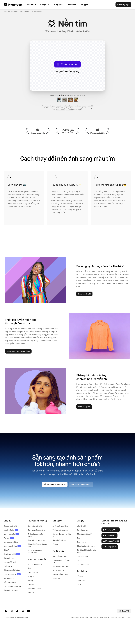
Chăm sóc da (33, 572)
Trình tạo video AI (12, 574)
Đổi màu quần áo (10, 582)
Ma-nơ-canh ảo (11, 534)
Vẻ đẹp (30, 580)
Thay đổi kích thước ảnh (12, 586)
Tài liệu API (56, 578)
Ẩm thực (31, 568)
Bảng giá (80, 576)
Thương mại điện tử (35, 564)
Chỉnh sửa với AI (12, 554)
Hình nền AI (8, 566)
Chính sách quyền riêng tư (99, 617)
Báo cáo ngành (82, 556)
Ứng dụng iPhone (110, 530)
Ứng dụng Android (111, 541)
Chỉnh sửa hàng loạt (60, 556)
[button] (13, 520)
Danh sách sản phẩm (35, 526)
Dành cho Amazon (34, 588)
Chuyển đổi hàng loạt (60, 574)
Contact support (83, 564)
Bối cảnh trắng (9, 558)
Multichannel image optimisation (35, 551)
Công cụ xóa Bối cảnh (12, 570)
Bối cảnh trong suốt (11, 590)
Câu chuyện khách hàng (85, 546)
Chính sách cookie (117, 617)
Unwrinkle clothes (12, 546)
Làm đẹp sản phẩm (11, 542)
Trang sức (31, 576)
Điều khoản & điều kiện (79, 617)
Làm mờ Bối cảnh (10, 562)
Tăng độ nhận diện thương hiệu (37, 545)
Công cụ (15, 12)
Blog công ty (81, 542)
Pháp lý (128, 617)
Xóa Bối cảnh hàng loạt (61, 566)
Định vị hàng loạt (58, 570)
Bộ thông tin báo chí (84, 534)
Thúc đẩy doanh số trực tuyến (36, 535)
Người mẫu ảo (11, 530)
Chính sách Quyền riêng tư (64, 110)
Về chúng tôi (81, 526)
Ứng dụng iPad (109, 535)
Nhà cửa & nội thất (59, 540)
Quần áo (31, 584)
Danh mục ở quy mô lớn (36, 530)
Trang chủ (7, 12)
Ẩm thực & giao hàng (60, 526)
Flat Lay (9, 538)
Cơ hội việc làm (82, 530)
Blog (78, 538)
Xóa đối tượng (9, 578)
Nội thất (31, 592)
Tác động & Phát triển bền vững (86, 551)
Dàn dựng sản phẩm (11, 526)
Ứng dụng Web (109, 547)
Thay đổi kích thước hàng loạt (62, 561)
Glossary (80, 560)
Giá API (79, 584)
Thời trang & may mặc (60, 530)
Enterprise (81, 580)
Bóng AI (6, 550)
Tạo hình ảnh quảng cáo (36, 540)
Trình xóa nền (24, 12)
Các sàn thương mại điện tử (62, 535)
